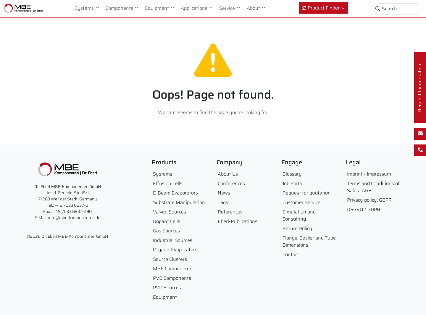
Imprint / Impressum (369, 174)
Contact (291, 254)
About (253, 8)
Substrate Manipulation (179, 202)
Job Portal (293, 183)
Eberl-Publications (237, 221)
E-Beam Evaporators (175, 193)
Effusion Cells (168, 183)
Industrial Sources (172, 240)
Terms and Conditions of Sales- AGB (373, 187)
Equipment (157, 8)
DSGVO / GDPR (363, 209)
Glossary (292, 174)
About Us (228, 174)
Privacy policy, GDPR (369, 200)
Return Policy (297, 228)
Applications (194, 8)
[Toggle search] (378, 9)
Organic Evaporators (175, 249)
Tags (223, 202)
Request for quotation (307, 193)
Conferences (231, 183)
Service (227, 8)
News (224, 193)
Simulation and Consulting (299, 215)
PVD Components (172, 278)
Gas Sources (166, 230)
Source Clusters (170, 259)
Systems (84, 8)
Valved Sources (169, 212)
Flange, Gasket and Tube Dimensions (309, 241)
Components (119, 8)
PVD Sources (167, 287)
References (230, 212)
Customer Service (301, 202)
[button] (98, 7)
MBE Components (172, 268)
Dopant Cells (166, 221)
